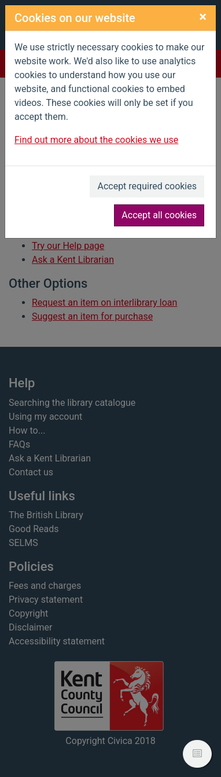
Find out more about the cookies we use (96, 139)
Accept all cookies (159, 215)
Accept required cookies (147, 186)
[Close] (203, 17)
